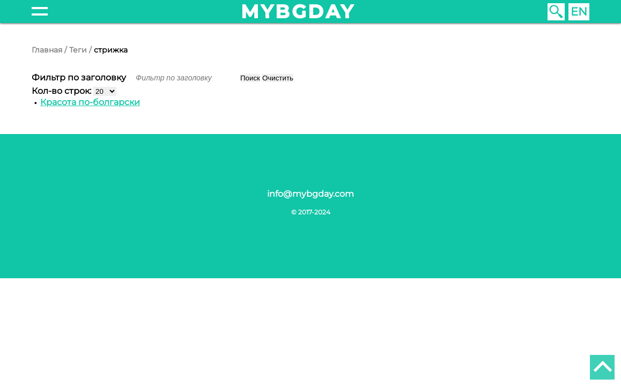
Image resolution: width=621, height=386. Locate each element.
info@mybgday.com (310, 194)
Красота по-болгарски (90, 102)
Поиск (250, 78)
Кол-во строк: (62, 91)
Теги (78, 50)
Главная (47, 50)
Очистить (277, 78)
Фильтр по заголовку (80, 77)
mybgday (298, 11)
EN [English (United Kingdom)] (579, 11)
